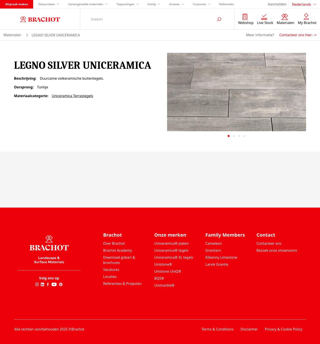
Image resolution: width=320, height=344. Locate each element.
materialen (12, 35)
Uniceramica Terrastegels (72, 95)
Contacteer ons (269, 243)
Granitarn (213, 250)
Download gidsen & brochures (119, 260)
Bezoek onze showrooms (277, 250)
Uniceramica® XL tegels (173, 257)
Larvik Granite (216, 264)
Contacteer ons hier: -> (298, 35)
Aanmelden (277, 4)
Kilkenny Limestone (221, 257)
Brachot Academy (117, 250)
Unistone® (163, 264)
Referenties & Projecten (122, 283)
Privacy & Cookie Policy (283, 329)
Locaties (109, 276)
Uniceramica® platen (171, 243)
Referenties (226, 4)
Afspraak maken (16, 4)
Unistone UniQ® (167, 271)
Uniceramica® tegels (171, 250)
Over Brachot (114, 243)
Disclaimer (249, 329)
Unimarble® (164, 285)
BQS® (159, 278)
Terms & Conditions (218, 329)
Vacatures (111, 269)
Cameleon (213, 243)
